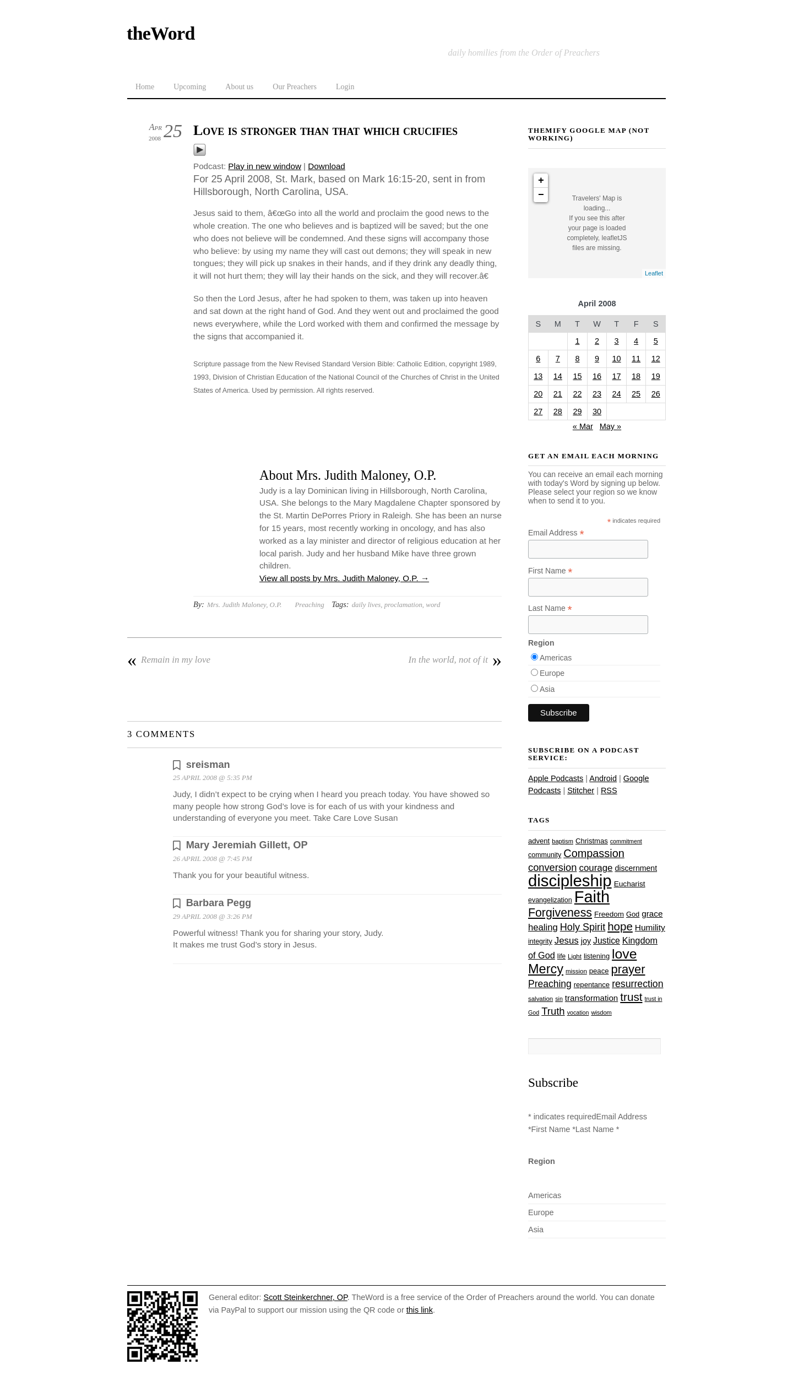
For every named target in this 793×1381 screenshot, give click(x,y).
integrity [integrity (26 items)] (540, 941)
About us (239, 87)
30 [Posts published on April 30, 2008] (597, 411)
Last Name (550, 608)
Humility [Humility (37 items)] (650, 927)
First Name (550, 571)
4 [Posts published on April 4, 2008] (636, 341)
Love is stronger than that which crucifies (325, 130)
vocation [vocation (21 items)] (578, 1012)
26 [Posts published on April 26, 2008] (655, 393)
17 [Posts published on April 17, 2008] (616, 376)
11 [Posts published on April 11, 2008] (636, 358)
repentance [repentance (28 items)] (592, 985)
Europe (552, 673)
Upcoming (189, 87)
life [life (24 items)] (561, 956)
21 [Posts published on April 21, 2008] (557, 393)
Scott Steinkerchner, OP (305, 1297)
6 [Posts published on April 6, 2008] (538, 358)
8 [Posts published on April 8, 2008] (577, 358)
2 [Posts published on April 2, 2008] (597, 341)
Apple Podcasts (555, 778)
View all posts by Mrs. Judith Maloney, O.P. (344, 578)
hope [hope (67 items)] (620, 926)
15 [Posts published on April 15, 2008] (577, 376)
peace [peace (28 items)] (599, 971)
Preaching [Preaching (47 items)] (550, 983)
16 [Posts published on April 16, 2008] (597, 376)
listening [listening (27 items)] (597, 956)
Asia (547, 689)
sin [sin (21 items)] (559, 998)
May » (610, 426)
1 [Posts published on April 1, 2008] (577, 341)
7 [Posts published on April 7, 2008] (558, 358)
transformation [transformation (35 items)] (591, 998)
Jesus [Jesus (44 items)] (567, 940)
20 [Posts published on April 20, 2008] (538, 393)
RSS (609, 790)
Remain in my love (168, 659)
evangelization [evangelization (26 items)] (550, 900)
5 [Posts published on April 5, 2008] (656, 341)
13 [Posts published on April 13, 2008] (538, 376)
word (433, 604)
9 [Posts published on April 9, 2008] (597, 358)
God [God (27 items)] (632, 914)
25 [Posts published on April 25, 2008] (636, 393)
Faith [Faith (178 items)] (592, 897)
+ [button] (541, 180)
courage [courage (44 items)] (595, 868)
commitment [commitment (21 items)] (626, 841)
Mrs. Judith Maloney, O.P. (244, 604)
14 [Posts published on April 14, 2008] (557, 376)
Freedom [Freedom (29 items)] (609, 914)
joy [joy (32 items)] (586, 940)
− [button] (541, 195)
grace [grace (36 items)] (652, 913)
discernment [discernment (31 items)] (636, 868)
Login (345, 87)
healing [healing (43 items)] (543, 927)
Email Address (556, 533)
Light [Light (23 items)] (575, 956)
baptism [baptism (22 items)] (562, 841)
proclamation (403, 604)
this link (419, 1310)
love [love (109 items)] (624, 953)
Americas (556, 657)
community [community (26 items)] (544, 855)
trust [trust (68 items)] (631, 996)
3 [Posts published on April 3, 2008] (617, 341)
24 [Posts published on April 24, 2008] (616, 393)
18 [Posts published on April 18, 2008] (636, 376)
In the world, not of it (455, 659)
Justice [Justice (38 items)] (606, 940)
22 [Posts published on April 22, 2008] (577, 393)
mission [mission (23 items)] (576, 971)
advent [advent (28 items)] (539, 841)
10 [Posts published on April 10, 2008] (616, 358)
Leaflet (654, 273)
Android (603, 778)
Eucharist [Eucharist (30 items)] (629, 884)
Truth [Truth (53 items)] (552, 1011)
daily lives (366, 604)
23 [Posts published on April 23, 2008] (597, 393)
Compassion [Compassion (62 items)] (593, 853)
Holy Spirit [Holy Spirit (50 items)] (582, 927)
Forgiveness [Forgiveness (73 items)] (560, 912)
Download (326, 166)
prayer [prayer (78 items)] (628, 969)
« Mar (583, 426)
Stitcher (580, 790)
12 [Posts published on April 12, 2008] (655, 358)
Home (144, 87)
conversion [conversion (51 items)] (552, 867)
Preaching (309, 604)
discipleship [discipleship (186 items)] (570, 880)
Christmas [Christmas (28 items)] (591, 841)
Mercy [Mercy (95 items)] (545, 969)
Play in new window (264, 166)
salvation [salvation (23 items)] (540, 998)
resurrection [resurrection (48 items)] (637, 983)
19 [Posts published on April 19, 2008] (655, 376)
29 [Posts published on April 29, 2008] (577, 411)
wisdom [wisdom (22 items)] (601, 1012)
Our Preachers (295, 87)
